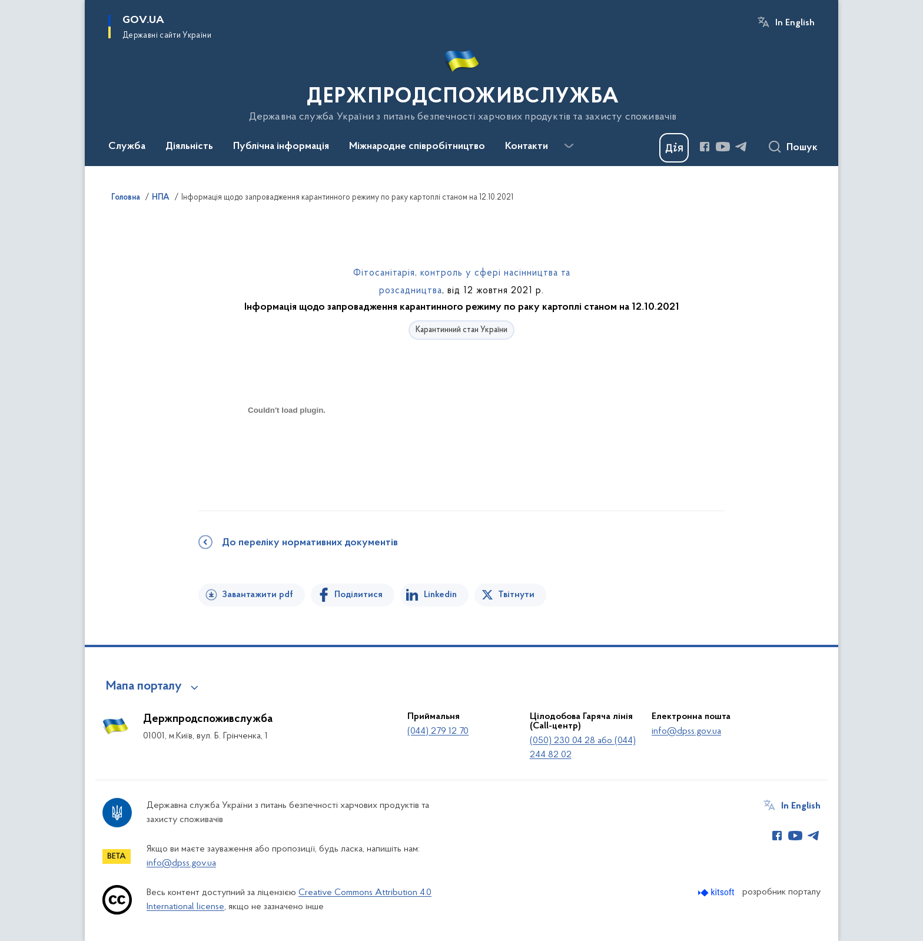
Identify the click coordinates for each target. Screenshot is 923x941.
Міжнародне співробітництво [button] (417, 146)
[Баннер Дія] (674, 148)
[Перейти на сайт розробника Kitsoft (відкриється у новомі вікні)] (717, 892)
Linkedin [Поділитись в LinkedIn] (440, 594)
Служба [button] (126, 146)
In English (795, 23)
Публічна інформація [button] (281, 146)
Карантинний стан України (461, 330)
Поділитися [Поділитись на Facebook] (358, 594)
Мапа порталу (144, 686)
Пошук (802, 148)
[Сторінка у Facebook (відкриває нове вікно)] (705, 147)
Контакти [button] (526, 146)
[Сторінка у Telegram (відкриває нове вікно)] (741, 147)
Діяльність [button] (189, 146)
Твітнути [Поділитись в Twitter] (516, 594)
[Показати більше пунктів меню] (568, 146)
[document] (286, 452)
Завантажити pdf (257, 594)
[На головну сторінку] (462, 81)
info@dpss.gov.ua (686, 731)
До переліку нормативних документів (310, 543)
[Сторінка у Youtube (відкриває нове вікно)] (723, 147)
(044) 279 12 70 (438, 731)
